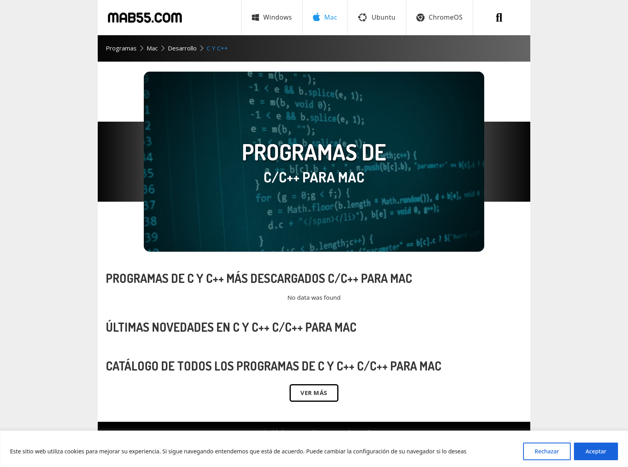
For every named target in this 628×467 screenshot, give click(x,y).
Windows (272, 17)
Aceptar (596, 451)
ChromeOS (440, 17)
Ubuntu (376, 17)
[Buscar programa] (499, 18)
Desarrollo (182, 48)
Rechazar (547, 451)
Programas (121, 48)
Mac (152, 48)
